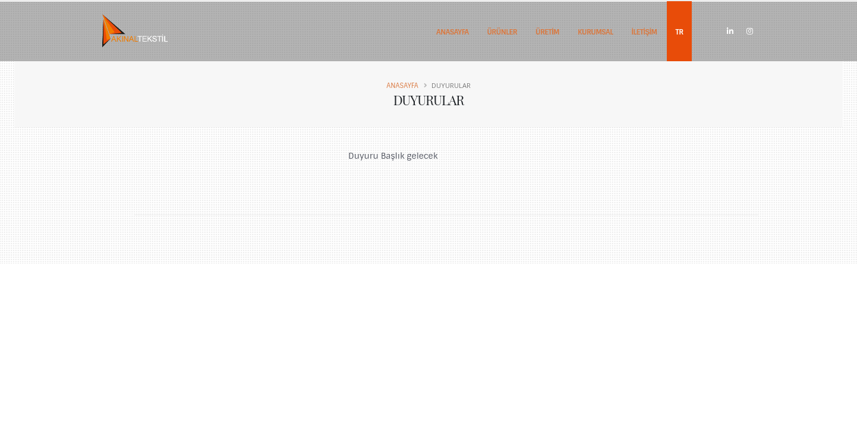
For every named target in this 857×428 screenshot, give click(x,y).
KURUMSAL (595, 32)
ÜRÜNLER (502, 32)
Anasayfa (402, 85)
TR (679, 32)
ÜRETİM (547, 32)
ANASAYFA (452, 32)
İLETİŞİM (644, 32)
